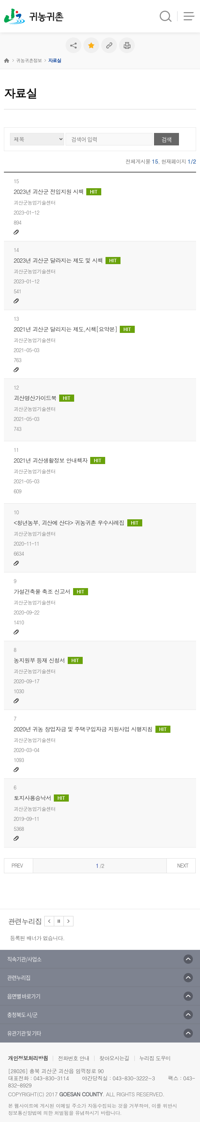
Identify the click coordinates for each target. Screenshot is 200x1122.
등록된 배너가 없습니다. (37, 938)
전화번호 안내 (73, 1058)
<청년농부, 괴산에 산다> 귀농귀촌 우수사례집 (78, 523)
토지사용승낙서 (41, 798)
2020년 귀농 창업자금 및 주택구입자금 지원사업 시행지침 (92, 729)
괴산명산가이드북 (44, 398)
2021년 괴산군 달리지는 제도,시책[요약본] (74, 329)
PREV (17, 865)
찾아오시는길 (114, 1058)
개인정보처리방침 (28, 1058)
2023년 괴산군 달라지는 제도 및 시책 (67, 260)
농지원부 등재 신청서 (48, 660)
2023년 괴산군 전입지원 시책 (57, 192)
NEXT (182, 865)
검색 (166, 139)
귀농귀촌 (46, 17)
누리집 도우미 (155, 1058)
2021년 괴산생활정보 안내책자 (59, 460)
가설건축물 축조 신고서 (51, 592)
